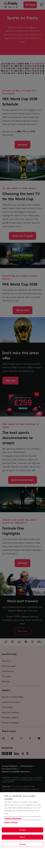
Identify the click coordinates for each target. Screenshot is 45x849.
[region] (22, 820)
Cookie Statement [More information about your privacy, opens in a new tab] (12, 818)
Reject (22, 837)
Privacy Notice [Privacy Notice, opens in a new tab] (11, 822)
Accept (23, 830)
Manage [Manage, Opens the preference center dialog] (22, 844)
